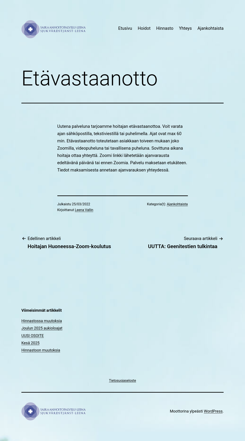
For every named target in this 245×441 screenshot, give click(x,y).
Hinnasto (164, 28)
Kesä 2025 (30, 343)
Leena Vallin (84, 210)
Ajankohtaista (210, 28)
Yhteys (185, 28)
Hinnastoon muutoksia (40, 350)
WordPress (213, 411)
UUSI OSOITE (32, 335)
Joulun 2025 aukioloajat (41, 328)
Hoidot (144, 28)
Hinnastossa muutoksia (41, 321)
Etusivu (125, 28)
